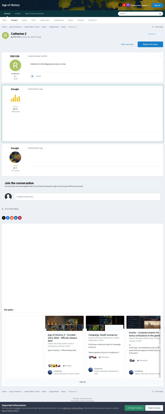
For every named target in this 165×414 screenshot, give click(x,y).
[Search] (131, 14)
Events (24, 20)
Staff (33, 20)
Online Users (44, 20)
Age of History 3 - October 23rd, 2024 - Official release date (62, 338)
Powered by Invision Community (82, 401)
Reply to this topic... (25, 197)
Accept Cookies (134, 408)
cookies (17, 408)
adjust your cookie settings (73, 408)
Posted (37, 56)
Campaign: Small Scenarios (102, 335)
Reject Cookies (154, 408)
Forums (14, 20)
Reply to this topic (150, 44)
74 (15, 168)
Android (81, 20)
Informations (52, 346)
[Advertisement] (77, 114)
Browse (7, 15)
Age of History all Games (34, 14)
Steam (70, 20)
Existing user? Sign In (139, 5)
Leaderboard (59, 20)
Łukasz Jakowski (54, 344)
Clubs (4, 20)
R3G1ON (16, 37)
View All (82, 382)
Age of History (11, 5)
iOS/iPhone (92, 20)
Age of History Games (10, 411)
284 (15, 109)
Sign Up (157, 5)
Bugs (39, 37)
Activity (17, 14)
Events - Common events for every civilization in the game (144, 334)
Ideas (117, 338)
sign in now (57, 186)
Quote (38, 76)
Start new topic (127, 44)
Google (15, 89)
